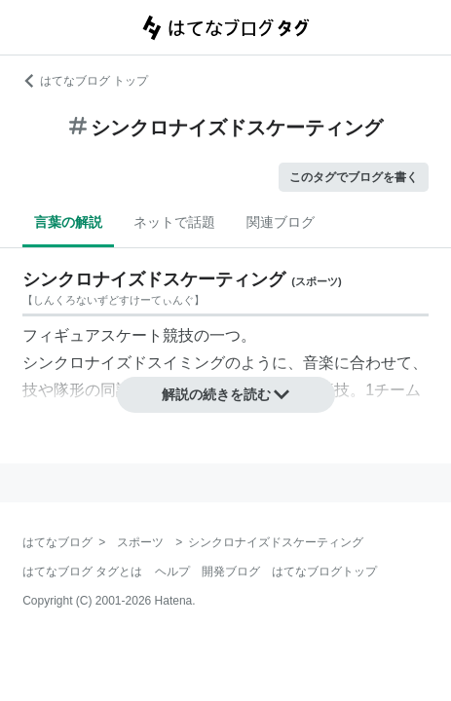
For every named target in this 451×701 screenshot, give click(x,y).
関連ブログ (280, 222)
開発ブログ (231, 571)
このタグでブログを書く (353, 177)
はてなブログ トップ (85, 81)
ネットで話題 (174, 222)
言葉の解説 (68, 222)
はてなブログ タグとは (82, 571)
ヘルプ (172, 571)
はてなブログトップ (324, 571)
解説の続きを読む (226, 394)
